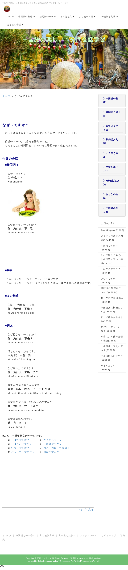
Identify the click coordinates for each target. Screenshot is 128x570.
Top (10, 16)
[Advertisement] (48, 111)
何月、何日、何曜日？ (57, 447)
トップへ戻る (86, 509)
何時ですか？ (51, 452)
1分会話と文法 (109, 16)
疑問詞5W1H (48, 16)
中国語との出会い (25, 535)
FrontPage (112, 230)
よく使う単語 (87, 16)
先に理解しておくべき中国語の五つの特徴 (112, 259)
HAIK (98, 561)
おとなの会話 (15, 24)
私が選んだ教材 (67, 535)
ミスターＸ (47, 558)
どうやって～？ (53, 439)
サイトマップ (108, 535)
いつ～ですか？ (20, 447)
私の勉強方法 (47, 535)
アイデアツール (88, 535)
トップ (6, 96)
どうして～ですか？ (23, 452)
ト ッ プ (7, 535)
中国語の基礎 (26, 16)
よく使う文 (67, 16)
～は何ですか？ (20, 439)
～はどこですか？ (21, 443)
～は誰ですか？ (53, 443)
